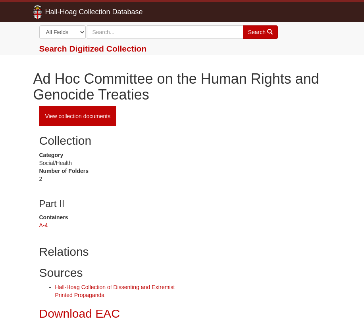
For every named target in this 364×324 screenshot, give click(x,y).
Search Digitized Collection (93, 48)
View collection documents (78, 116)
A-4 (43, 225)
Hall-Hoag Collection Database (69, 12)
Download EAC (79, 313)
